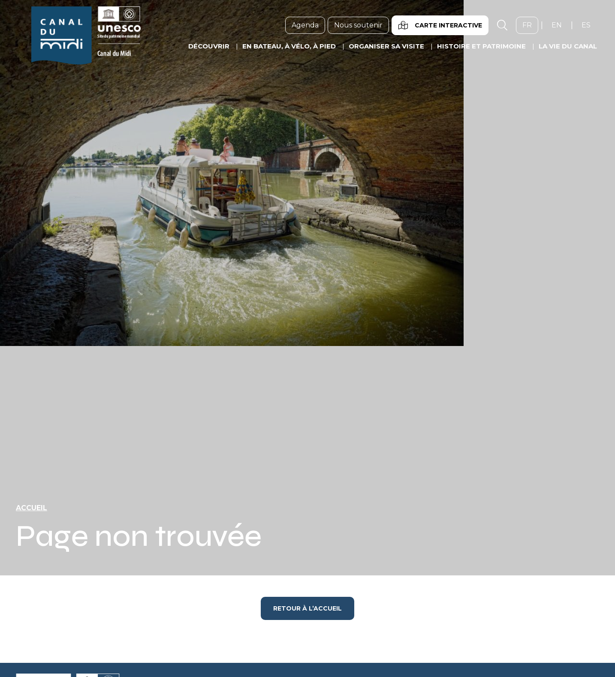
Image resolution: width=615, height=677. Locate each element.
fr (530, 25)
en (560, 25)
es (589, 25)
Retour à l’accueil (307, 608)
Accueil (31, 508)
